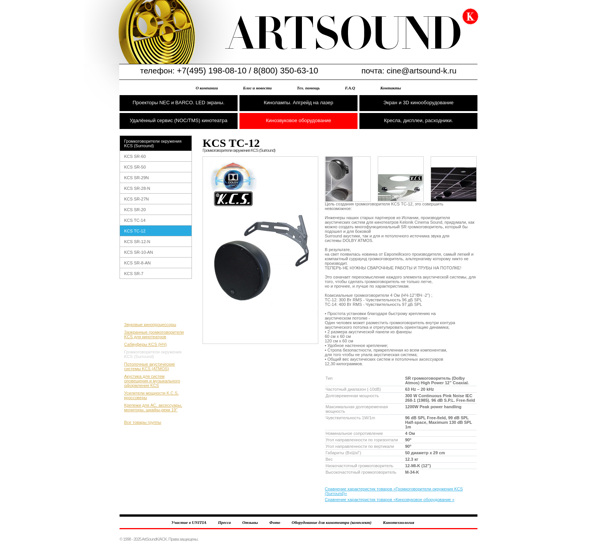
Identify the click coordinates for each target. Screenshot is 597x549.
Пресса (224, 522)
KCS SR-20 (135, 209)
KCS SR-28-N (137, 188)
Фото (274, 522)
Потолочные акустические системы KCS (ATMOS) (149, 366)
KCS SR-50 (135, 167)
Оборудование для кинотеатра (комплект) (332, 522)
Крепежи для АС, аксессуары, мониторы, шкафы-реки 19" (153, 407)
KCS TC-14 (134, 220)
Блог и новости (257, 88)
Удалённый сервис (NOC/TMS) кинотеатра (178, 120)
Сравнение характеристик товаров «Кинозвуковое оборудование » (390, 499)
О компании (207, 88)
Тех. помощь (308, 88)
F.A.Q (350, 88)
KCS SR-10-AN (138, 252)
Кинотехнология (398, 522)
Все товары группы (142, 422)
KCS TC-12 (134, 231)
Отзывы (250, 522)
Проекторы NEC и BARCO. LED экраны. (178, 102)
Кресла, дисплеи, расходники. (418, 120)
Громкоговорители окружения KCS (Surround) (153, 143)
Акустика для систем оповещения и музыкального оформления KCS (152, 381)
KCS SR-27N (136, 199)
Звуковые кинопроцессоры (150, 324)
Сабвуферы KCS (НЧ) (145, 344)
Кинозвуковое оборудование (298, 120)
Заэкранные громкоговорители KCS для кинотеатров (154, 334)
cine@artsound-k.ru (421, 70)
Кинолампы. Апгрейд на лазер (299, 102)
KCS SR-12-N (137, 241)
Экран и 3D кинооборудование (418, 102)
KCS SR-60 (135, 156)
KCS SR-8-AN (137, 263)
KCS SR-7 (134, 273)
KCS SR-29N (136, 177)
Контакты (390, 88)
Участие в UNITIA (188, 522)
